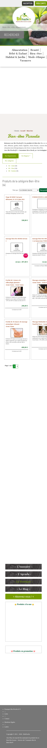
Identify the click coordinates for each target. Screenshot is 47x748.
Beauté (34, 50)
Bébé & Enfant (18, 53)
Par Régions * (26, 156)
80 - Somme (12, 171)
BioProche (26, 734)
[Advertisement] (22, 91)
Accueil (22, 131)
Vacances (25, 60)
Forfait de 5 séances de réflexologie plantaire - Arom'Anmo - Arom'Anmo (15, 282)
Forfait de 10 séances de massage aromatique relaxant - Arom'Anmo (16, 324)
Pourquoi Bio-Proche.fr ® (12, 709)
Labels (6, 727)
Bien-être (36, 53)
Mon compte (41, 3)
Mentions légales (9, 722)
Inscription (27, 3)
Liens (6, 714)
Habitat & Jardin (15, 57)
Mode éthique (36, 57)
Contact (6, 719)
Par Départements (10, 156)
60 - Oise (11, 168)
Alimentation (19, 50)
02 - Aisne (11, 166)
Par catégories (9, 161)
